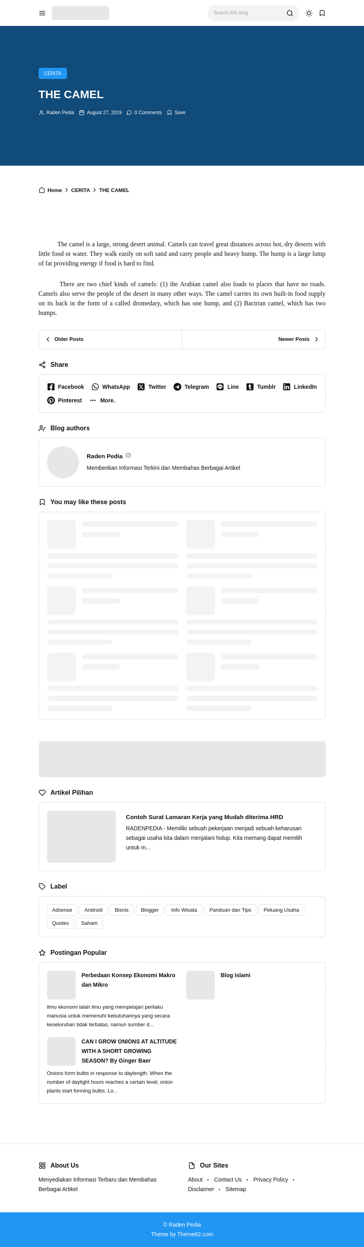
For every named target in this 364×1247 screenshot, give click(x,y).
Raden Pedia (60, 112)
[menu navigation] (42, 13)
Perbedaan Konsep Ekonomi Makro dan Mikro (128, 980)
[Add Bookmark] (176, 112)
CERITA (52, 73)
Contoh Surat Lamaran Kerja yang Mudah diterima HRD (204, 817)
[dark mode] (309, 13)
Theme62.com (195, 1234)
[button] (104, 400)
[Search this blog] (247, 13)
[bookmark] (322, 13)
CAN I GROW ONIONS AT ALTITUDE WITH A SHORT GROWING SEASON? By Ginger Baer (129, 1051)
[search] (289, 13)
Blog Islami (236, 975)
